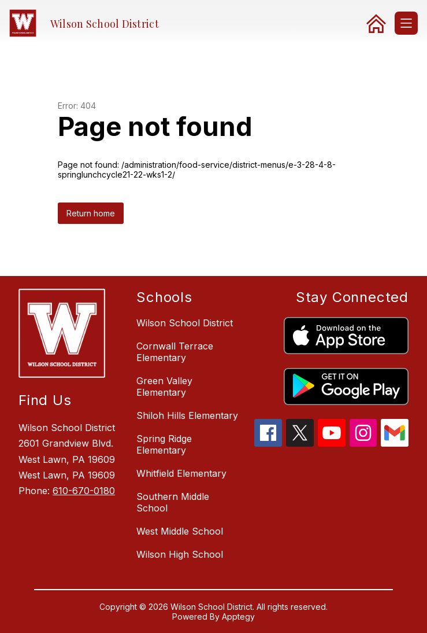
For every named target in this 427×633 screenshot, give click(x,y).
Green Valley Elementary (164, 386)
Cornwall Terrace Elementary (174, 351)
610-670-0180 (84, 490)
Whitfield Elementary (181, 473)
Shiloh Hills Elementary (187, 415)
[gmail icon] (395, 443)
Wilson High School (179, 554)
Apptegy (238, 616)
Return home (90, 213)
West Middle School (179, 531)
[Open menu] (406, 23)
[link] (376, 23)
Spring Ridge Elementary (164, 444)
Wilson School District (184, 323)
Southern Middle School (172, 502)
